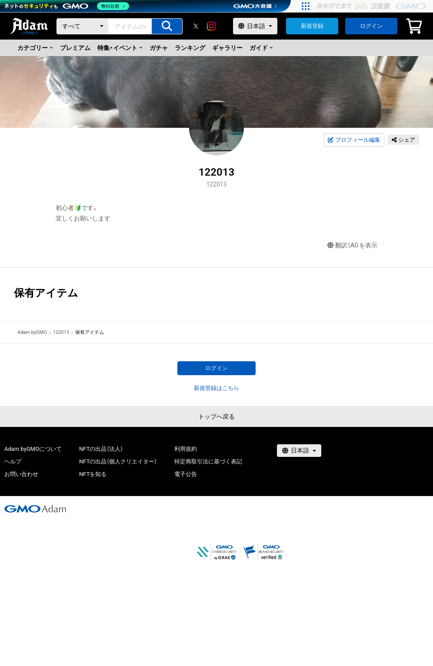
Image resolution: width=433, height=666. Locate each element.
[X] (195, 26)
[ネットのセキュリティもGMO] (66, 6)
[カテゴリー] (83, 26)
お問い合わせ (21, 474)
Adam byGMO (32, 332)
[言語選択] (255, 26)
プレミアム (75, 47)
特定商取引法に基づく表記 (208, 461)
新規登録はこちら (216, 388)
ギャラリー (227, 48)
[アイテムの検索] (167, 26)
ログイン (371, 26)
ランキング (190, 48)
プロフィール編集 (354, 140)
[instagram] (211, 26)
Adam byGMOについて (33, 449)
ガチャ (159, 47)
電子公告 (185, 474)
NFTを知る (93, 474)
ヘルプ (12, 461)
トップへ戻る (216, 416)
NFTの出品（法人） (101, 449)
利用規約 (185, 449)
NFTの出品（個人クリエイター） (118, 461)
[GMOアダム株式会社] (35, 509)
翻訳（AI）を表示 (352, 245)
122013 (61, 332)
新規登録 (312, 26)
